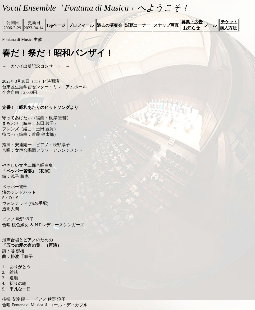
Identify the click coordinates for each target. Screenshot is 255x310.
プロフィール (81, 25)
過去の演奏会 (109, 25)
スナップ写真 (166, 25)
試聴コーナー (138, 25)
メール (210, 25)
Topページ (56, 25)
